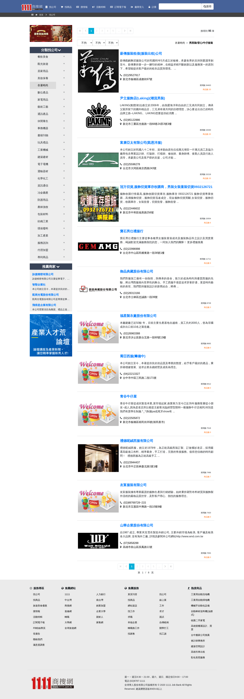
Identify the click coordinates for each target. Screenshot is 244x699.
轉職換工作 (133, 628)
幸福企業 (132, 622)
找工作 (131, 611)
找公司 (36, 594)
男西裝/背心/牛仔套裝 (201, 42)
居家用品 (43, 71)
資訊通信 (43, 185)
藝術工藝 (43, 106)
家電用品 (43, 99)
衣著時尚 (43, 85)
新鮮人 (99, 617)
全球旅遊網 (70, 628)
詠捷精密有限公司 (43, 274)
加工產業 (43, 235)
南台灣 (99, 600)
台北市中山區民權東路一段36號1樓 (144, 252)
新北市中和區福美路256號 (138, 212)
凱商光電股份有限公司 (45, 294)
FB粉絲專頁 (39, 628)
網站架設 (132, 605)
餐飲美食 (43, 56)
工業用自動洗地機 (200, 594)
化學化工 (43, 178)
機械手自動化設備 (200, 605)
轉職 (67, 617)
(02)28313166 (131, 293)
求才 (161, 611)
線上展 (162, 600)
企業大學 (101, 611)
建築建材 (43, 157)
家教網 (99, 622)
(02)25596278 (131, 164)
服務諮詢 (43, 242)
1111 (67, 594)
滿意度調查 (39, 644)
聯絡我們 (37, 639)
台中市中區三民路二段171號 (140, 377)
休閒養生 (43, 121)
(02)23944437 (131, 462)
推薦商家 (51, 266)
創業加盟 (101, 605)
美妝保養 (43, 78)
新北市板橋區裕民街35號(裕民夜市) (144, 422)
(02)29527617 (131, 75)
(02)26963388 (131, 333)
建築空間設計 (198, 646)
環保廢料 (43, 228)
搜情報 (36, 611)
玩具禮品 (43, 142)
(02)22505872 (131, 418)
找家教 (131, 633)
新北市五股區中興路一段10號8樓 (142, 506)
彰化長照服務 (198, 657)
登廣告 (36, 633)
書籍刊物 (43, 135)
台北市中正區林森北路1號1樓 (140, 466)
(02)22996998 (131, 248)
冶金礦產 (43, 192)
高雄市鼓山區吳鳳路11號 (137, 547)
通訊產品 (43, 114)
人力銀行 (101, 594)
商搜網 (68, 605)
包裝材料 (43, 214)
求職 (130, 617)
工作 (161, 605)
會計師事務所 (198, 640)
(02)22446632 (131, 208)
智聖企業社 (39, 284)
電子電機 (43, 164)
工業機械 (43, 149)
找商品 (36, 600)
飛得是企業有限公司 (44, 305)
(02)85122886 (131, 119)
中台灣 (68, 600)
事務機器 (43, 128)
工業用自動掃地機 (200, 600)
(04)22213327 (131, 373)
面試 (161, 617)
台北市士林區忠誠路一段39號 (140, 297)
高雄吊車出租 (198, 651)
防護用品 (43, 199)
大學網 (68, 622)
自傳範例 (164, 622)
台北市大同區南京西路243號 (140, 168)
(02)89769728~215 (134, 502)
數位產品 (43, 92)
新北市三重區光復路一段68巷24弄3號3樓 (147, 123)
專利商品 (43, 257)
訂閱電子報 (39, 622)
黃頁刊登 (132, 594)
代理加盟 (43, 250)
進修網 (68, 611)
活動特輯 (37, 617)
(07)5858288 (131, 543)
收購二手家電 (198, 620)
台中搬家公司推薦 (200, 635)
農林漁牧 (43, 207)
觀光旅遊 (43, 63)
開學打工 (164, 628)
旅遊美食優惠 (40, 605)
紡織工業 (43, 221)
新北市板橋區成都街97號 (137, 79)
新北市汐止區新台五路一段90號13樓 (144, 337)
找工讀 (162, 633)
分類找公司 (51, 50)
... (119, 30)
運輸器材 (43, 171)
